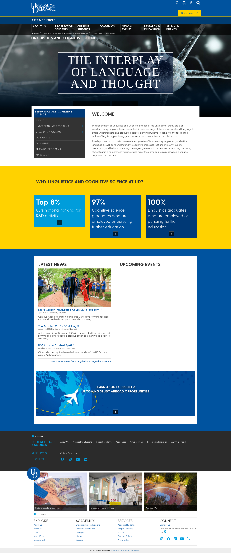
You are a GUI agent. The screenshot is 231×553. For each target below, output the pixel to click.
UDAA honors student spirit (55, 345)
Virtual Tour (39, 536)
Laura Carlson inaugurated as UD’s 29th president (68, 309)
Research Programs (48, 149)
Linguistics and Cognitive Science (103, 33)
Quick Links (187, 13)
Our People (43, 137)
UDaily (36, 532)
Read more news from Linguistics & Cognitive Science (81, 361)
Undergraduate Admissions (88, 525)
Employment (39, 540)
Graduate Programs (48, 131)
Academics (107, 26)
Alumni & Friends (172, 28)
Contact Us (165, 525)
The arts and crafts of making (57, 326)
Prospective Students (64, 28)
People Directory (125, 528)
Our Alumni (43, 143)
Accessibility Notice (127, 525)
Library (79, 536)
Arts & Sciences (43, 20)
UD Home (35, 33)
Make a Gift (43, 154)
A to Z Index (123, 540)
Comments (115, 550)
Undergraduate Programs (52, 126)
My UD (121, 532)
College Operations (69, 453)
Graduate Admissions (85, 528)
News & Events (127, 28)
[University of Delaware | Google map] (165, 532)
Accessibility (135, 550)
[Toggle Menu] (83, 126)
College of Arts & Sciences (51, 33)
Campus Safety (125, 536)
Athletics (38, 528)
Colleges (80, 532)
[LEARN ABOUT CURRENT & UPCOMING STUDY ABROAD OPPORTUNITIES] (115, 394)
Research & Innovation (152, 28)
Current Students (83, 28)
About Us (39, 26)
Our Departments (81, 33)
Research (80, 540)
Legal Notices (125, 550)
